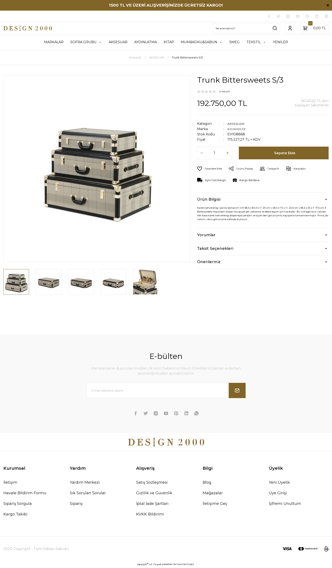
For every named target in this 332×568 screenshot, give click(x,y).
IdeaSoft (142, 565)
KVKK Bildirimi (150, 514)
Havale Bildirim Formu (24, 493)
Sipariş (76, 504)
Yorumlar (206, 235)
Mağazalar (213, 493)
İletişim (10, 483)
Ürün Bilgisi (208, 200)
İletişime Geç (215, 504)
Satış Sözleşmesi (152, 483)
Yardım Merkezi (85, 483)
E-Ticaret (156, 565)
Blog (207, 483)
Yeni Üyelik (279, 483)
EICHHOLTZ (237, 130)
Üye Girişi (278, 493)
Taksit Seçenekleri (215, 249)
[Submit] (237, 391)
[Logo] (27, 29)
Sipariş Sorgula (17, 504)
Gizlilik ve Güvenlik (154, 493)
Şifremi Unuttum (285, 504)
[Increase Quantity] (227, 153)
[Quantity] (214, 153)
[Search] (246, 29)
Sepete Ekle (285, 153)
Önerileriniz (209, 262)
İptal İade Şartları (152, 504)
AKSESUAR (236, 124)
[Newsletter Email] (166, 391)
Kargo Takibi (15, 514)
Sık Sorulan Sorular (88, 493)
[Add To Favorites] (211, 169)
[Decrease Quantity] (201, 153)
